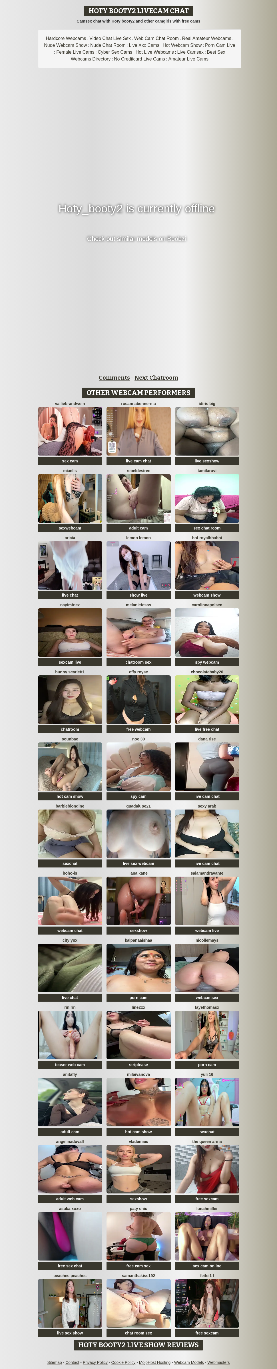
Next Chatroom (156, 377)
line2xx (138, 1007)
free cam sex (139, 1266)
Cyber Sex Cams (115, 52)
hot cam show (70, 796)
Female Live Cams (75, 52)
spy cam (138, 796)
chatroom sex (138, 662)
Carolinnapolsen (207, 605)
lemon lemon (138, 537)
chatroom (70, 729)
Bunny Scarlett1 (70, 672)
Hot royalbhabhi (207, 537)
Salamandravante (207, 873)
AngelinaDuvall (70, 1141)
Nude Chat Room (108, 45)
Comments (114, 377)
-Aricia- (70, 537)
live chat (70, 595)
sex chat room (207, 528)
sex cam (70, 461)
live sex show (70, 1333)
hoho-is (70, 873)
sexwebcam (70, 528)
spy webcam (207, 662)
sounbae (70, 739)
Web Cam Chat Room (156, 38)
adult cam (138, 528)
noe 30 (138, 739)
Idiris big (207, 403)
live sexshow (207, 461)
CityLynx (70, 940)
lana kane (138, 873)
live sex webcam (138, 863)
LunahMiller (207, 1208)
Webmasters (218, 1362)
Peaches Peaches (70, 1275)
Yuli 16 (207, 1074)
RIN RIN (70, 1007)
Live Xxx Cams (144, 45)
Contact (72, 1362)
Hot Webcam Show (182, 45)
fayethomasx (207, 1007)
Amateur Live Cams (188, 59)
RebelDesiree (138, 470)
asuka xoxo (70, 1208)
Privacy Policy (95, 1362)
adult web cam (70, 1199)
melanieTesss (138, 605)
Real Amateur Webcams (206, 38)
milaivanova (138, 1074)
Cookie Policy (123, 1362)
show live (138, 595)
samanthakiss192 (138, 1275)
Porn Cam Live (220, 45)
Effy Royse (138, 672)
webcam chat (70, 930)
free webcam (139, 729)
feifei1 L (207, 1275)
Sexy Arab (207, 806)
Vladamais (138, 1141)
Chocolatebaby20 (207, 672)
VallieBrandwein (70, 403)
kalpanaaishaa (138, 940)
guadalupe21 (138, 806)
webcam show (207, 595)
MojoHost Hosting (155, 1362)
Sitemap (54, 1362)
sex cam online (207, 1266)
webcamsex (207, 997)
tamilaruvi (207, 470)
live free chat (207, 729)
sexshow (138, 930)
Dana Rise (207, 739)
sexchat (70, 863)
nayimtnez (70, 605)
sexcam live (70, 662)
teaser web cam (70, 1064)
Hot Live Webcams (155, 52)
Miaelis (70, 470)
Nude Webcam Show (65, 45)
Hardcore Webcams (66, 38)
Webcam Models (189, 1362)
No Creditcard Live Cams (139, 59)
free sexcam (207, 1199)
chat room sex (138, 1333)
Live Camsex (190, 52)
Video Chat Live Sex (110, 38)
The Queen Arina (207, 1141)
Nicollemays (207, 940)
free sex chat (70, 1266)
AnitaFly (70, 1074)
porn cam (138, 997)
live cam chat (138, 461)
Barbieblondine (70, 806)
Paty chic (138, 1208)
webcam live (207, 930)
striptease (138, 1064)
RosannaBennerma (138, 403)
